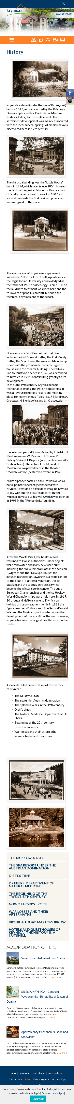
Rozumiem (38, 1098)
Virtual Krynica (41, 1079)
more (55, 977)
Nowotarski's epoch (28, 904)
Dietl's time (19, 876)
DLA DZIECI (25, 1073)
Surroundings (58, 1079)
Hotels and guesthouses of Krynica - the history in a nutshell (34, 932)
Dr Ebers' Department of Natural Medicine (31, 884)
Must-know (39, 1073)
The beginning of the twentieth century (28, 895)
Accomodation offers (31, 947)
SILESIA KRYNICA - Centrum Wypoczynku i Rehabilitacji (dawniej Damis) (37, 996)
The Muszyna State (26, 858)
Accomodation (55, 1073)
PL (64, 3)
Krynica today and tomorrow (37, 922)
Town (28, 1079)
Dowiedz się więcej (53, 1093)
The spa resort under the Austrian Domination (32, 866)
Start (13, 1073)
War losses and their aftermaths (28, 913)
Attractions (16, 1079)
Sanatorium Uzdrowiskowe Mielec (43, 958)
